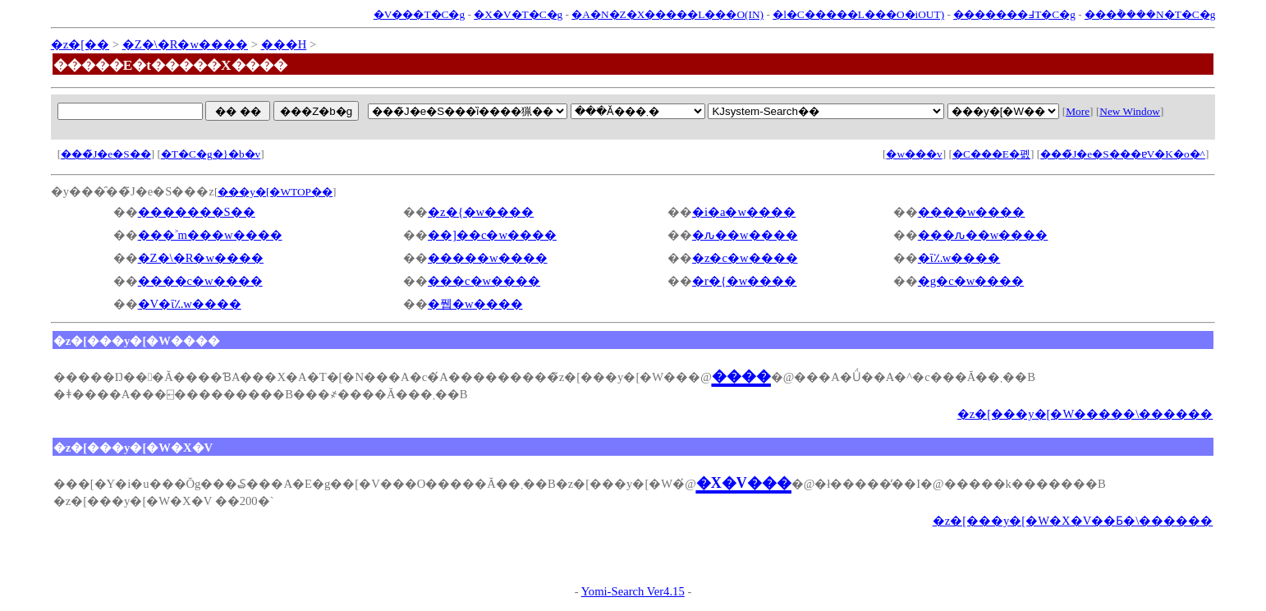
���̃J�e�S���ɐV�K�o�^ (1122, 154)
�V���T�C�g (419, 14)
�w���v (914, 154)
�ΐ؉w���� (959, 257)
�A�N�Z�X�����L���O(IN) (667, 14)
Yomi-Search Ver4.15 (633, 591)
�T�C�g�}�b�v (210, 154)
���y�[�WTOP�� (275, 192)
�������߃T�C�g (1014, 14)
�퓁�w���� (475, 303)
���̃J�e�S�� (106, 154)
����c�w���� (200, 280)
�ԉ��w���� (745, 234)
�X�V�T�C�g (518, 14)
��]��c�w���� (492, 234)
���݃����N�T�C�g (1150, 14)
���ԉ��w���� (983, 234)
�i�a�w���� (744, 211)
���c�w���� (484, 280)
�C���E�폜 (991, 154)
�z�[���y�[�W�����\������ (1085, 413)
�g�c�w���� (971, 280)
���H (284, 44)
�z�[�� (80, 44)
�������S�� (196, 211)
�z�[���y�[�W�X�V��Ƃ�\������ (1073, 520)
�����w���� (488, 257)
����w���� (971, 211)
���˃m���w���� (210, 234)
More (1077, 111)
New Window (1129, 111)
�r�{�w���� (744, 280)
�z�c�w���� (745, 257)
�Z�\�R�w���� (185, 44)
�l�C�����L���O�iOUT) (858, 14)
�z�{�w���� (481, 211)
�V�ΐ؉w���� (189, 303)
